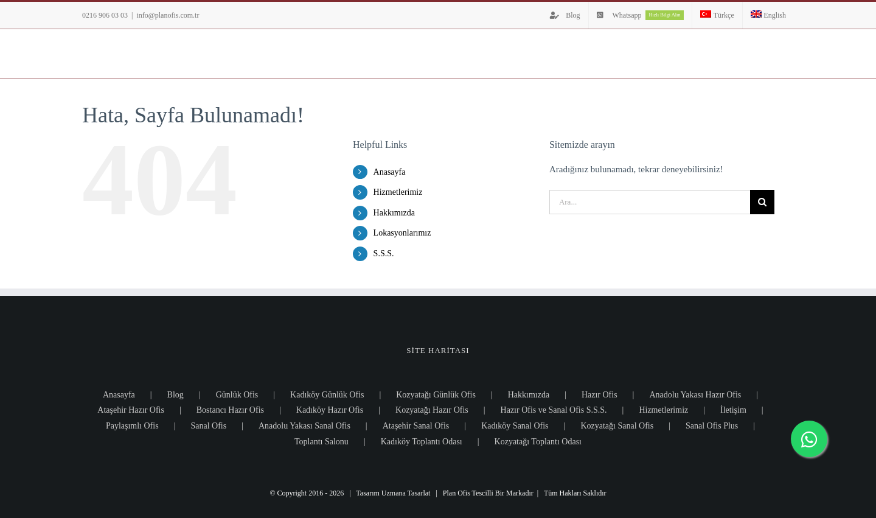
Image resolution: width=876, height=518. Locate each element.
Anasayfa (390, 172)
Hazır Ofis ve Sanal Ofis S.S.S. (554, 410)
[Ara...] (649, 202)
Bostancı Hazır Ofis (230, 410)
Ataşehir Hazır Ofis (130, 410)
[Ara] (762, 202)
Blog (175, 394)
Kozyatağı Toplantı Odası (538, 441)
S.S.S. (384, 253)
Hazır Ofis (599, 394)
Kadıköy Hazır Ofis (329, 410)
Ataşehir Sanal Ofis (416, 425)
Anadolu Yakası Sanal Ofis (304, 425)
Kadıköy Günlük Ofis (327, 394)
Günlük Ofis (237, 394)
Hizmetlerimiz (398, 192)
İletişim (733, 410)
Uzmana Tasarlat (406, 493)
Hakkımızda (394, 212)
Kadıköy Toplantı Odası (421, 441)
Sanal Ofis (208, 425)
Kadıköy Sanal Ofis (514, 425)
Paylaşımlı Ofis (132, 425)
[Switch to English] (768, 15)
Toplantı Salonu (321, 441)
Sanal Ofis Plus (712, 425)
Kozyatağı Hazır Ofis (431, 410)
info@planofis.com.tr (167, 15)
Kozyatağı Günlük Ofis (436, 394)
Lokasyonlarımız (402, 232)
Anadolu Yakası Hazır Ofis (695, 394)
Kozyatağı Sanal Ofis (616, 425)
